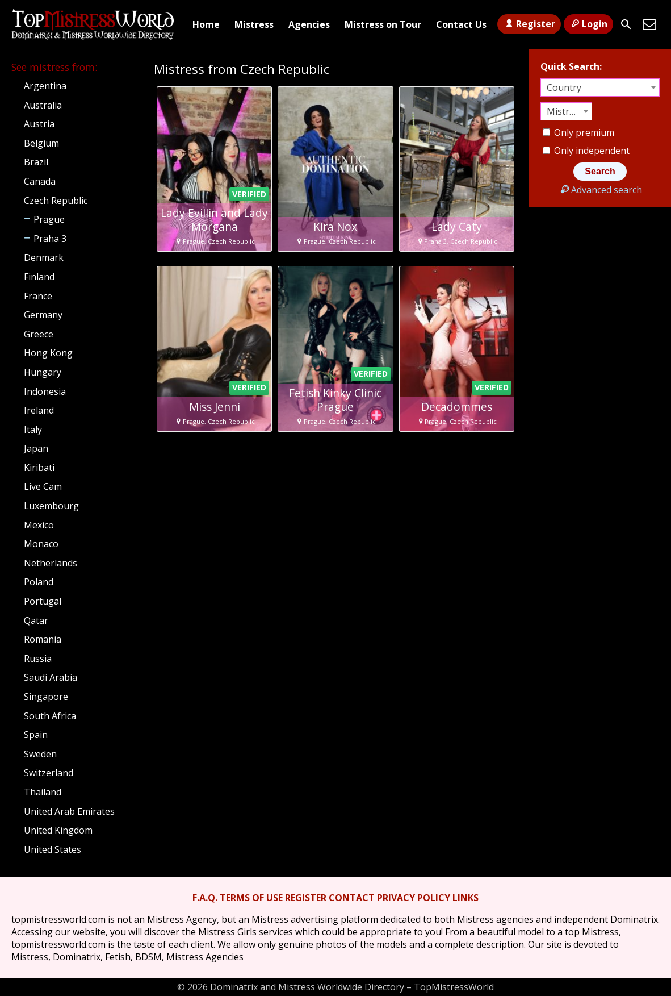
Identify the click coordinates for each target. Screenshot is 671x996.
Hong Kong (48, 353)
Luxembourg (51, 505)
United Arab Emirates (69, 811)
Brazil (36, 162)
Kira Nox (335, 227)
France (38, 296)
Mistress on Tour (383, 24)
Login (588, 24)
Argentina (45, 86)
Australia (43, 105)
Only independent (586, 150)
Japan (36, 448)
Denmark (44, 257)
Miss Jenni (214, 407)
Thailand (42, 792)
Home (206, 24)
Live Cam (43, 486)
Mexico (39, 525)
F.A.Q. (204, 897)
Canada (40, 181)
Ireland (39, 410)
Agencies (309, 24)
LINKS (465, 897)
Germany (43, 315)
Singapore (46, 696)
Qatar (36, 620)
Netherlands (50, 563)
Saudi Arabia (50, 677)
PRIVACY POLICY (413, 897)
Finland (39, 276)
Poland (38, 582)
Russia (38, 658)
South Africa (50, 716)
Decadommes (456, 407)
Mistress (254, 24)
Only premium (578, 132)
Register (529, 24)
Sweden (40, 754)
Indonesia (45, 391)
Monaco (41, 543)
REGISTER (305, 897)
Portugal (42, 601)
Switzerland (48, 772)
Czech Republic (55, 200)
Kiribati (39, 467)
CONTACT (352, 897)
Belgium (41, 143)
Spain (36, 734)
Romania (42, 639)
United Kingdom (58, 830)
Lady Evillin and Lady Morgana (214, 220)
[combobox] (600, 87)
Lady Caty (456, 227)
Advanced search (599, 190)
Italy (33, 429)
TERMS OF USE (251, 897)
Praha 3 (49, 238)
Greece (38, 334)
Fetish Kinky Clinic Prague (335, 400)
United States (52, 849)
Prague (49, 219)
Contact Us (461, 24)
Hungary (42, 372)
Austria (39, 124)
